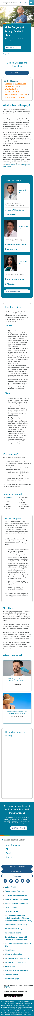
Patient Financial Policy (13, 929)
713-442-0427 (17, 871)
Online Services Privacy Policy (16, 925)
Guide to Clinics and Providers (16, 899)
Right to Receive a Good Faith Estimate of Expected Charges (16, 938)
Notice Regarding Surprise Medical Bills (18, 944)
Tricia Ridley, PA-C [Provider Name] (23, 262)
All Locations (10, 215)
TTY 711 (7, 987)
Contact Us (17, 876)
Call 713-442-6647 (12, 48)
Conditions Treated (12, 92)
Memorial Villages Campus (12, 164)
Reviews (22, 97)
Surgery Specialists (8, 54)
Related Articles (10, 97)
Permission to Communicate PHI (17, 958)
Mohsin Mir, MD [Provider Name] (22, 191)
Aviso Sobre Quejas (12, 979)
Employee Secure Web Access (16, 895)
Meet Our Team (20, 84)
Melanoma (9, 497)
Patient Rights (10, 950)
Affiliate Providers (11, 887)
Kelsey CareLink (11, 907)
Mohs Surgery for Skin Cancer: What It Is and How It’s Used (17, 680)
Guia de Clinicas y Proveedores (16, 903)
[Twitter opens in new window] (11, 881)
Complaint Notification (13, 974)
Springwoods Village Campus (16, 245)
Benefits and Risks (11, 86)
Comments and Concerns (14, 891)
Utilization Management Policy (16, 970)
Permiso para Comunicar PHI (15, 962)
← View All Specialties (17, 73)
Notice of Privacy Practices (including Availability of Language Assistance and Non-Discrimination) (18, 918)
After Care (23, 95)
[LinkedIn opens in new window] (22, 881)
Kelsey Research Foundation (15, 911)
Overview (8, 84)
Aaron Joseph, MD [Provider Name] (23, 228)
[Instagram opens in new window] (28, 881)
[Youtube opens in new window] (17, 881)
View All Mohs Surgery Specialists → (13, 291)
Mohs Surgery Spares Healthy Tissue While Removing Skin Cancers (17, 712)
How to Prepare (11, 95)
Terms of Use (10, 966)
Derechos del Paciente (13, 933)
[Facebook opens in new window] (5, 881)
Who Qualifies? (10, 89)
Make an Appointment (17, 867)
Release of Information (13, 954)
